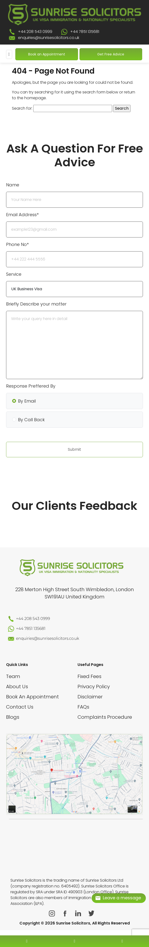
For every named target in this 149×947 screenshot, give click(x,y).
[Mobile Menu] (9, 54)
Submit (74, 449)
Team (13, 676)
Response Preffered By (30, 386)
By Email (27, 401)
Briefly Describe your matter (36, 304)
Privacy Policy (94, 686)
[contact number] (26, 941)
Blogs (12, 717)
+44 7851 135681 (84, 31)
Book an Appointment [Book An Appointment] (46, 54)
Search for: (22, 108)
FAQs (83, 706)
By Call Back (31, 420)
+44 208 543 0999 (35, 31)
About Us (17, 686)
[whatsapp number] (122, 941)
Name (12, 185)
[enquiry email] (74, 941)
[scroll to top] (74, 927)
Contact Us (19, 706)
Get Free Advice (110, 54)
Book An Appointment (32, 696)
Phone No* (17, 244)
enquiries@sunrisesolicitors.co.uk (48, 37)
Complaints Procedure (105, 717)
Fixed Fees (89, 676)
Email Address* (22, 215)
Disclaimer (90, 696)
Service (13, 274)
